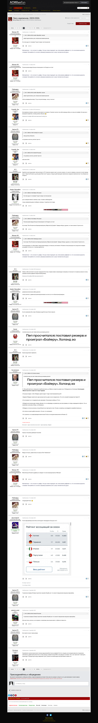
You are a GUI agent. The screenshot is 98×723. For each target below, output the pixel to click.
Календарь (16, 10)
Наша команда (35, 10)
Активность (27, 8)
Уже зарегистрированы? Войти (71, 2)
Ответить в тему (83, 23)
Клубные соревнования (35, 20)
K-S (15, 169)
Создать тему (70, 23)
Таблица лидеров (56, 10)
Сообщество (18, 8)
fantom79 (15, 129)
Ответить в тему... (21, 683)
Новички (55, 705)
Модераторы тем (25, 10)
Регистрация (84, 2)
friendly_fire (15, 109)
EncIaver (15, 650)
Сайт (10, 8)
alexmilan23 (15, 518)
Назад (12, 669)
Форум (10, 10)
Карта (34, 8)
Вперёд (37, 669)
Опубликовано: (28, 32)
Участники (50, 705)
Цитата (29, 45)
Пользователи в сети (45, 10)
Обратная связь (49, 718)
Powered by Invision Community (49, 720)
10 (34, 28)
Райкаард (15, 89)
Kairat (15, 329)
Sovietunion (15, 370)
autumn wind (15, 610)
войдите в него (60, 677)
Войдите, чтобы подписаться (72, 18)
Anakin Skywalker (37, 35)
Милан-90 (18, 20)
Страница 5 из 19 (47, 28)
